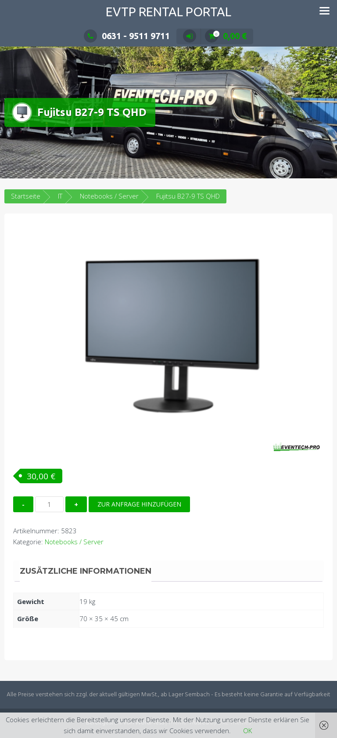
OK (247, 730)
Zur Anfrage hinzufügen (139, 504)
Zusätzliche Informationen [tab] (85, 571)
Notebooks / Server (109, 196)
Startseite (25, 196)
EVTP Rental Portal (168, 11)
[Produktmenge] (49, 504)
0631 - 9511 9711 (127, 36)
